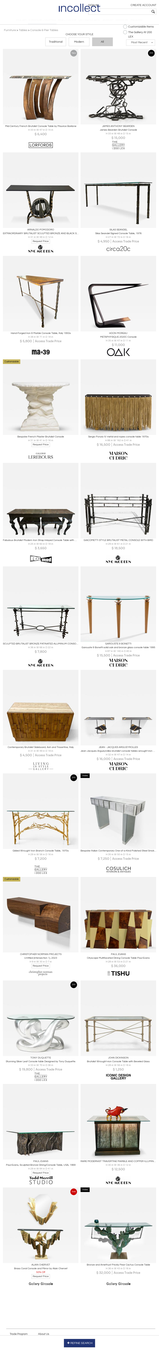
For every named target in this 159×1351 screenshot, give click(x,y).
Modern (79, 43)
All (102, 43)
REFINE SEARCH (79, 1342)
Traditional (56, 43)
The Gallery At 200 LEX (136, 36)
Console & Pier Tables (45, 32)
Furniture (11, 32)
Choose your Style (79, 36)
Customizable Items (137, 28)
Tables (24, 32)
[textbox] (127, 11)
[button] (139, 44)
